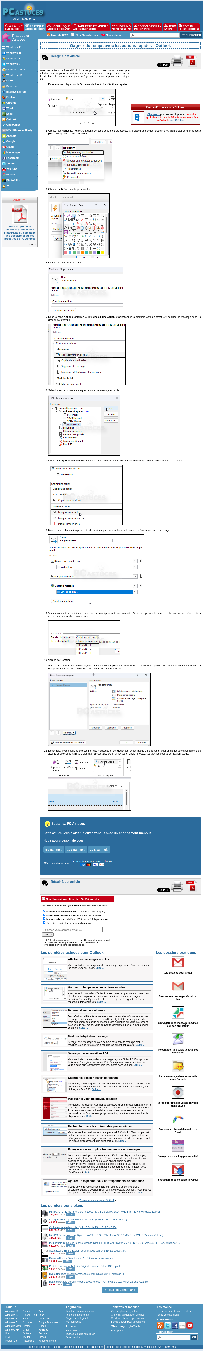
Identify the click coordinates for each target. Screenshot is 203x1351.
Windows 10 (11, 1315)
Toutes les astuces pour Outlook (97, 1200)
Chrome (27, 1322)
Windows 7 (11, 1322)
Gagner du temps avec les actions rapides (96, 987)
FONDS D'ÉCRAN (147, 27)
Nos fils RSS (59, 35)
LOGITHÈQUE (58, 27)
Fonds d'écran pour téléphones (128, 1321)
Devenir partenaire (73, 1346)
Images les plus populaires (80, 1334)
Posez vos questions (167, 1314)
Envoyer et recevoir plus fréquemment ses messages (104, 1149)
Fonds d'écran (73, 1330)
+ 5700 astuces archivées (57, 940)
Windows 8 (11, 1318)
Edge (26, 1318)
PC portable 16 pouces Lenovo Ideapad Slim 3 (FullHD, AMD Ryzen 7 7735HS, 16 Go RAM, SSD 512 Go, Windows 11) (114, 1242)
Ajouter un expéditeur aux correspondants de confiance (106, 1181)
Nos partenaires (94, 1346)
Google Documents (49, 1322)
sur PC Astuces (177, 120)
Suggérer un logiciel (77, 1318)
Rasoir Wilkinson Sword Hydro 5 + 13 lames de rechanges (81, 1258)
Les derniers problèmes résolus (173, 1311)
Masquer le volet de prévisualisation (92, 1098)
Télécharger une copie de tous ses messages (178, 1051)
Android (27, 1311)
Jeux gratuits (73, 1337)
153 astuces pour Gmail (178, 972)
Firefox (26, 1326)
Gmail (26, 1329)
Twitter (26, 1337)
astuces (136, 1311)
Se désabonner (91, 942)
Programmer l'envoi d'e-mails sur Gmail (178, 1131)
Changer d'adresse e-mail (97, 940)
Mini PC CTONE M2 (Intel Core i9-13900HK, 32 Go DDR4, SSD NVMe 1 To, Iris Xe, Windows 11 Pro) (104, 1211)
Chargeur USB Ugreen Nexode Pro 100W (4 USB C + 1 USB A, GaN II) (88, 1219)
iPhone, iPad (30, 1315)
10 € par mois (76, 849)
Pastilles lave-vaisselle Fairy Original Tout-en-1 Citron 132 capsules (85, 1266)
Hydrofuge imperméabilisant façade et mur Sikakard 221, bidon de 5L (87, 1274)
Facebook (28, 1340)
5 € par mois (53, 849)
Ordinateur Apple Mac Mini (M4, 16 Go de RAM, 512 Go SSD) (82, 1227)
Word (41, 1311)
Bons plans (117, 1330)
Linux (8, 1333)
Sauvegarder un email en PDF (88, 1053)
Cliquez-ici (31, 244)
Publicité (56, 1346)
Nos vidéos (113, 35)
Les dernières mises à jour (80, 1311)
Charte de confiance (39, 1346)
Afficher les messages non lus (88, 959)
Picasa (42, 1337)
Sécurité (42, 1333)
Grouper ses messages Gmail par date (178, 998)
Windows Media (47, 1340)
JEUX (170, 27)
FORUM (189, 27)
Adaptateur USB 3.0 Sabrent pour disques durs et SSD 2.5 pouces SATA (88, 1250)
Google (42, 1326)
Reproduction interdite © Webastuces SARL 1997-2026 (146, 1346)
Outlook (27, 1333)
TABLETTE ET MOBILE (91, 27)
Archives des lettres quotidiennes (60, 942)
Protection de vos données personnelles (64, 945)
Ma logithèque (73, 1321)
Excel (41, 1315)
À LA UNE (14, 27)
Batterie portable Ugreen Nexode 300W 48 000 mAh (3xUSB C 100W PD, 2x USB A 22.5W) (99, 1281)
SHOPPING (121, 27)
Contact (110, 1346)
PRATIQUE (35, 27)
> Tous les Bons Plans (120, 1289)
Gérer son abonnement (56, 863)
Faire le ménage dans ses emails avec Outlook (178, 1078)
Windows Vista (13, 1326)
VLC (7, 1337)
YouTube (43, 1329)
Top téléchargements (77, 1314)
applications (123, 1311)
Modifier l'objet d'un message (88, 1036)
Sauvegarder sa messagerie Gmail (178, 1179)
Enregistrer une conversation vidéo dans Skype (177, 1104)
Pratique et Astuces (20, 37)
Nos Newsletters (87, 35)
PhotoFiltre (11, 1340)
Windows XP (12, 1329)
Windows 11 (11, 1311)
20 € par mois (99, 849)
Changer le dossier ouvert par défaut (93, 1077)
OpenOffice (44, 1318)
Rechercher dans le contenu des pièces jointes (100, 1126)
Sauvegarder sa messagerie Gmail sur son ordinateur (178, 1024)
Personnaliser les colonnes (86, 1010)
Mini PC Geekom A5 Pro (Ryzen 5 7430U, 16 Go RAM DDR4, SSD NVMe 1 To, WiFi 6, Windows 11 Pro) (106, 1235)
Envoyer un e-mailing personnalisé (178, 1156)
